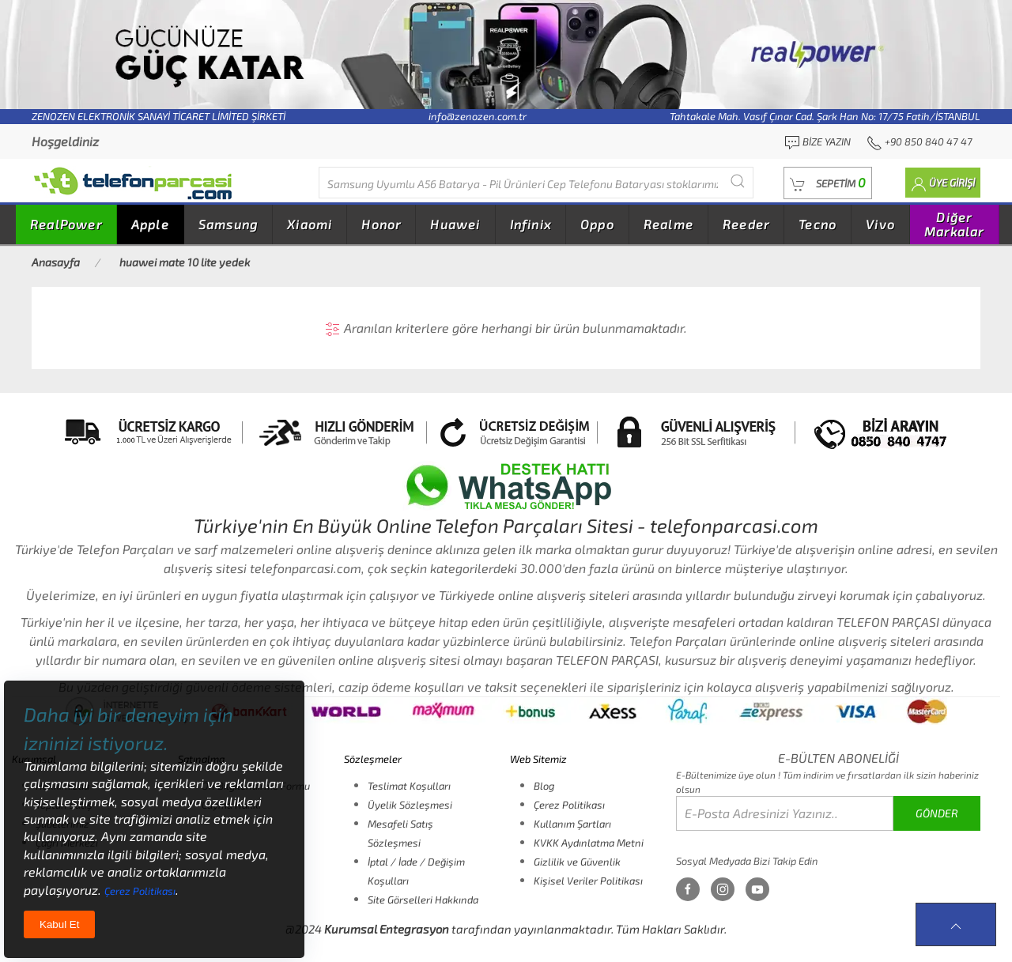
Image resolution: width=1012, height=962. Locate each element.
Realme (668, 224)
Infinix (530, 224)
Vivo (880, 224)
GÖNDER (937, 813)
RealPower (66, 224)
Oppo (597, 224)
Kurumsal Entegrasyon (386, 929)
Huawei (455, 224)
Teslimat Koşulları (409, 785)
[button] (828, 183)
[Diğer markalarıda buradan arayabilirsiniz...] (536, 182)
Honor (381, 224)
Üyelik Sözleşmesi (410, 804)
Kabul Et (59, 924)
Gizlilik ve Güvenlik (577, 861)
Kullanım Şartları (572, 823)
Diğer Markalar (954, 224)
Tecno (817, 224)
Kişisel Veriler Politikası (588, 880)
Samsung (228, 224)
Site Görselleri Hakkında (423, 899)
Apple (150, 224)
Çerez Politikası (569, 804)
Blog (544, 785)
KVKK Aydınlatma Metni (589, 842)
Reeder (746, 224)
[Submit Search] (737, 180)
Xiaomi (309, 224)
